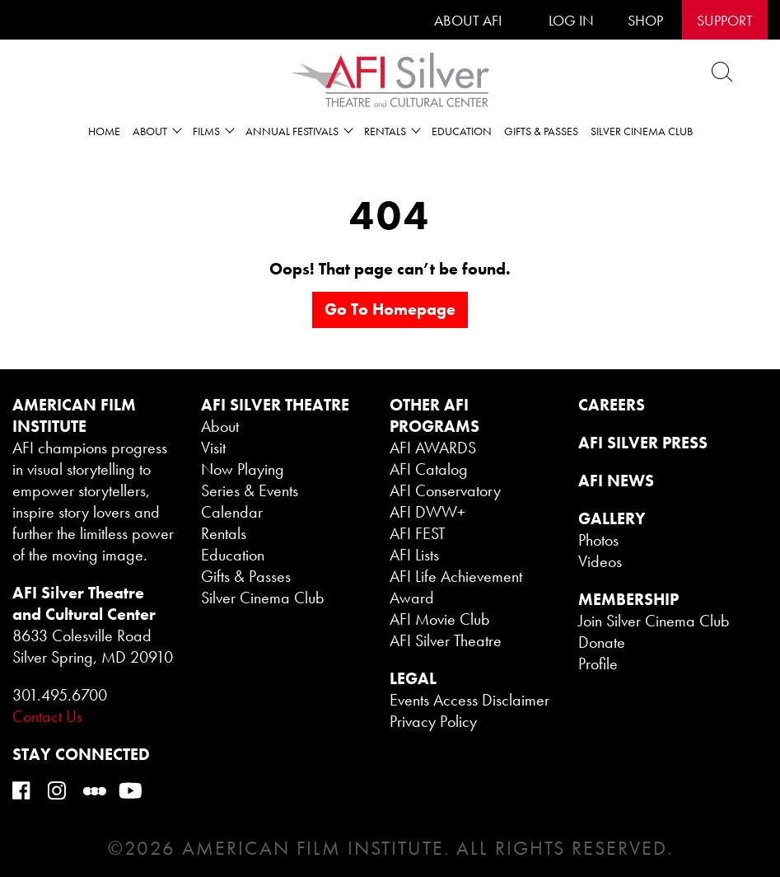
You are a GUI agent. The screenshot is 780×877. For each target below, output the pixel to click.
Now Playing (242, 469)
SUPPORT (725, 20)
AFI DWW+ (427, 512)
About (220, 426)
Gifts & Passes (541, 131)
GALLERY (612, 518)
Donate (601, 642)
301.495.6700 (59, 695)
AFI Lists (414, 554)
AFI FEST (418, 533)
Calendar (232, 512)
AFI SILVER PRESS (643, 442)
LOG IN (571, 20)
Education (462, 131)
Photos (598, 540)
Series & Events (249, 490)
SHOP (645, 20)
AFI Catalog (429, 469)
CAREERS (611, 404)
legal (413, 678)
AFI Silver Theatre (446, 640)
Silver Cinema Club (642, 131)
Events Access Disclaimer (469, 700)
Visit (213, 447)
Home (104, 131)
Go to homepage (390, 309)
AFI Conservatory (445, 490)
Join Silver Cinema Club (654, 620)
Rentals (223, 533)
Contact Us (47, 716)
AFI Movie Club (440, 619)
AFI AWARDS (433, 447)
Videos (600, 561)
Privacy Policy (433, 721)
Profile (598, 663)
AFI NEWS (616, 480)
